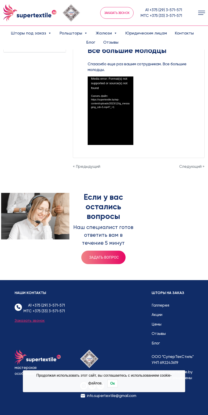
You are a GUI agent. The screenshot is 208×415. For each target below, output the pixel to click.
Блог (90, 42)
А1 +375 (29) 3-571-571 (163, 10)
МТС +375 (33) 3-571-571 (161, 15)
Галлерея (160, 305)
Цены (156, 324)
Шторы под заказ (31, 33)
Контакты (184, 33)
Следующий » (192, 166)
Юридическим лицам (146, 33)
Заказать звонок (116, 13)
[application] (110, 110)
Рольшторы (74, 33)
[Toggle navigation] (201, 12)
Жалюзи (106, 33)
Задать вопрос (104, 257)
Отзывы (110, 42)
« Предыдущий (86, 166)
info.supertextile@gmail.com (111, 395)
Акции (157, 314)
